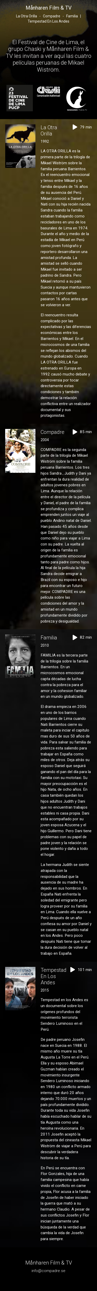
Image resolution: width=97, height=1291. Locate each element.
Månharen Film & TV (49, 8)
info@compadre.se (48, 1270)
